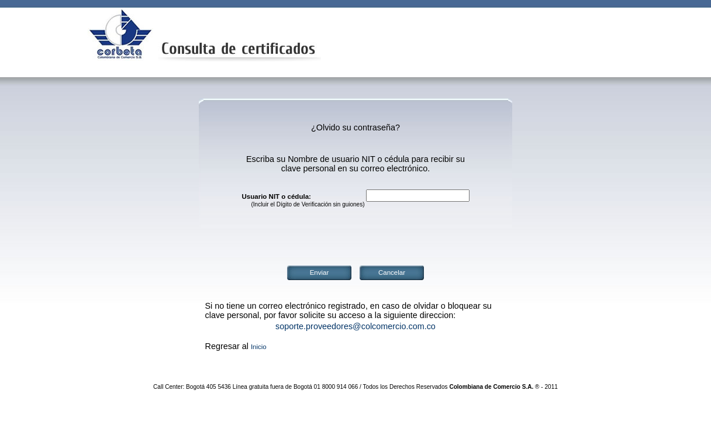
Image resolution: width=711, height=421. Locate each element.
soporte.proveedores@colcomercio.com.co (355, 326)
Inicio (259, 346)
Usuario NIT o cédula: (276, 196)
